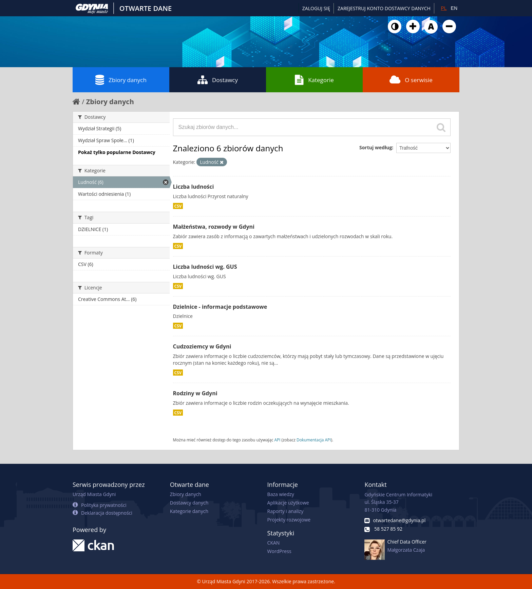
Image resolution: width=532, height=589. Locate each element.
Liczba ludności (193, 186)
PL (443, 8)
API (277, 439)
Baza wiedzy (280, 494)
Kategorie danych (189, 511)
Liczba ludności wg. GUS (205, 266)
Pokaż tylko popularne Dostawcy (116, 152)
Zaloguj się (316, 8)
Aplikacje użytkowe (288, 502)
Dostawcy (217, 80)
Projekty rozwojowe (289, 519)
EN (454, 8)
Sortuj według (375, 147)
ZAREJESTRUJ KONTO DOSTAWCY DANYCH (384, 8)
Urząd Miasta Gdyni (94, 494)
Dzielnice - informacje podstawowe (220, 306)
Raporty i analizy (285, 511)
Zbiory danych (121, 80)
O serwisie (411, 80)
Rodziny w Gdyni (195, 393)
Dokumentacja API (314, 439)
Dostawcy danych (189, 502)
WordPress (279, 551)
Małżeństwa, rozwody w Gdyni (213, 226)
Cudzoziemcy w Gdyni (202, 346)
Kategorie (314, 80)
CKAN (273, 542)
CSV (178, 206)
